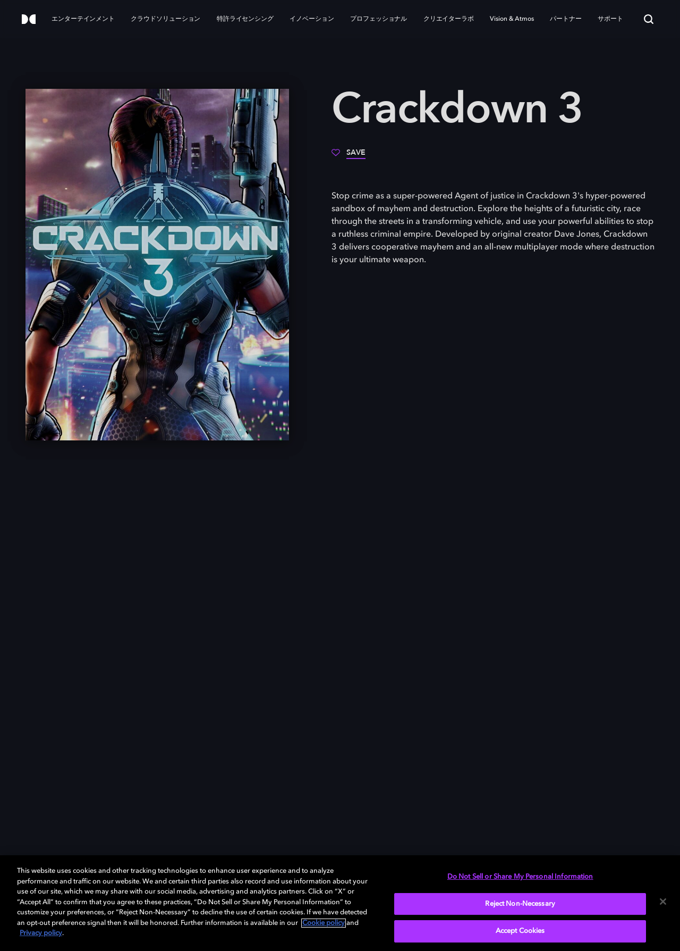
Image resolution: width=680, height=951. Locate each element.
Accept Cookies (520, 931)
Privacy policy (41, 933)
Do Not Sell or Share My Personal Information (520, 876)
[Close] (663, 901)
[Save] (349, 156)
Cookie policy (323, 923)
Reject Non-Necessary (520, 903)
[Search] (648, 19)
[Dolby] (29, 20)
